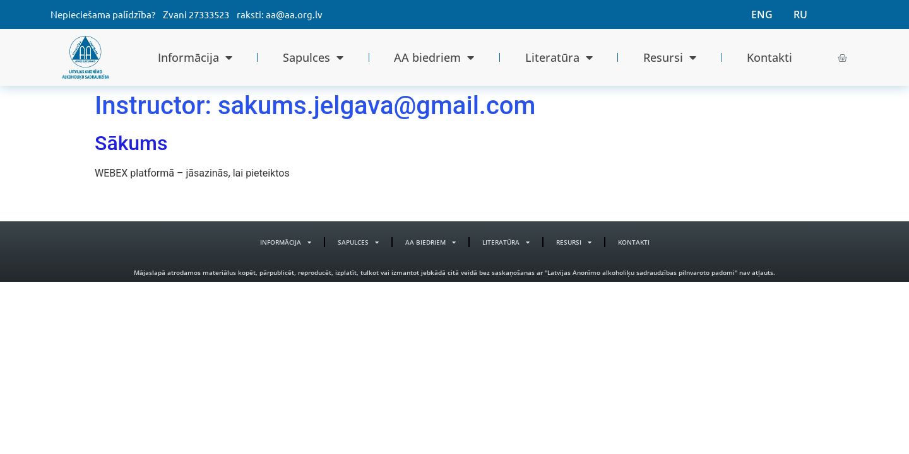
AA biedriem (434, 57)
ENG (762, 14)
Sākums (131, 143)
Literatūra (559, 57)
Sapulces (313, 57)
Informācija (195, 57)
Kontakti (769, 57)
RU (800, 14)
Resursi (669, 57)
